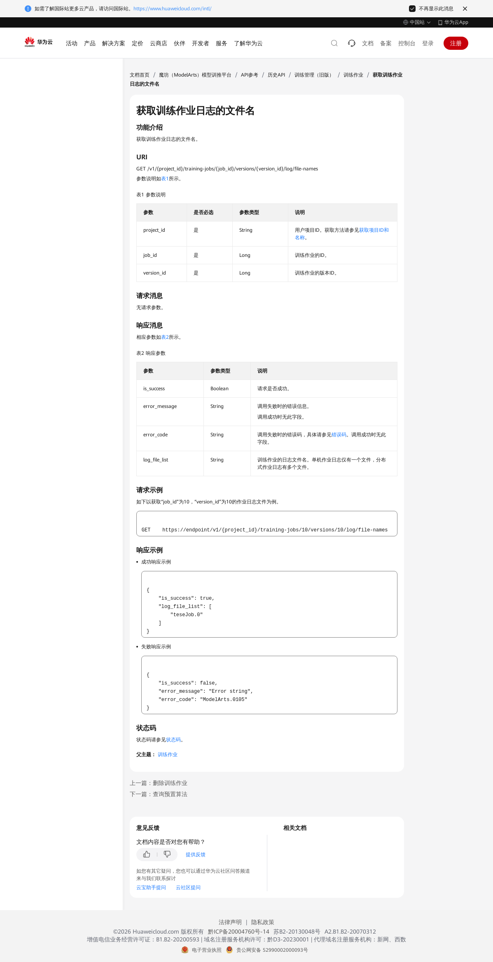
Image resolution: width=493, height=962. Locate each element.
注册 (456, 43)
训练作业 (353, 75)
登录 (428, 43)
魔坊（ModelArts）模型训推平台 (195, 75)
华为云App (456, 22)
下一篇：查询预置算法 (158, 794)
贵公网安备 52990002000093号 (272, 950)
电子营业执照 (207, 950)
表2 (165, 337)
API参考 (249, 75)
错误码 (339, 435)
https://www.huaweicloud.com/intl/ (172, 9)
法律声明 (230, 922)
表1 (165, 179)
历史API (276, 75)
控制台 (407, 43)
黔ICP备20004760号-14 (238, 931)
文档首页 (140, 75)
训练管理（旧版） (314, 75)
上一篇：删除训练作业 (158, 783)
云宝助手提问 (151, 887)
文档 (368, 43)
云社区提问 (188, 887)
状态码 (173, 740)
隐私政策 (262, 922)
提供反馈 (196, 854)
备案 (386, 43)
